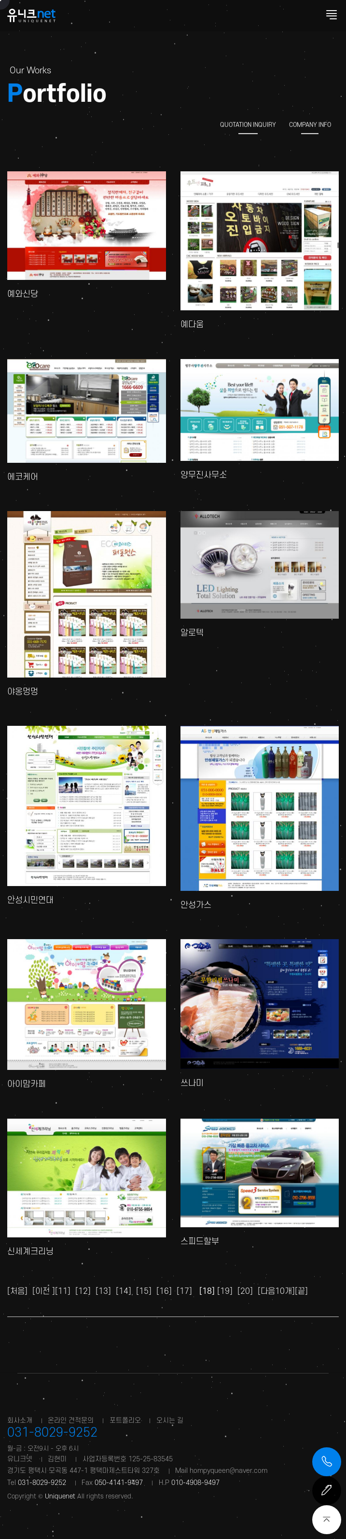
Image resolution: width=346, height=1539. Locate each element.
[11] (62, 1291)
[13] (103, 1291)
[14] (123, 1291)
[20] (245, 1291)
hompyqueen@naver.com (228, 1470)
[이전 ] (43, 1291)
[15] (144, 1291)
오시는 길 (169, 1420)
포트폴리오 (125, 1420)
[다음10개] (276, 1291)
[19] (225, 1291)
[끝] (301, 1291)
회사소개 (19, 1420)
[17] (184, 1291)
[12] (83, 1291)
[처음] (17, 1291)
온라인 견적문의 (71, 1420)
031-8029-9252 (52, 1433)
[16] (164, 1291)
